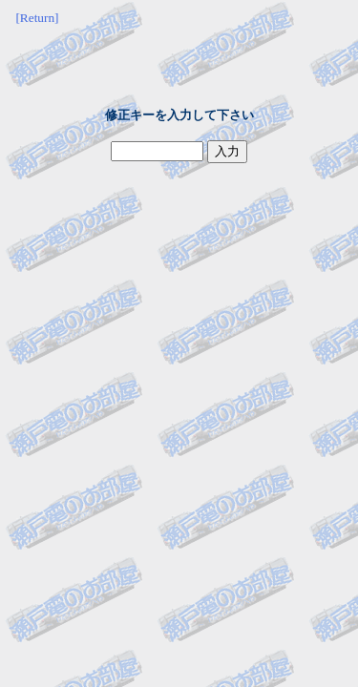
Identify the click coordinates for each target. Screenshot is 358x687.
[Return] (36, 17)
